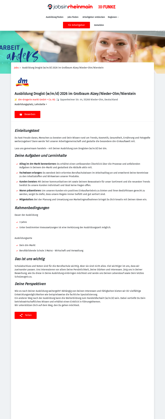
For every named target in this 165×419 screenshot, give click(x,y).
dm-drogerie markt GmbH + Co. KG (36, 99)
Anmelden (99, 25)
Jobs (16, 67)
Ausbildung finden (54, 17)
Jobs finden (72, 17)
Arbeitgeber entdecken (93, 17)
